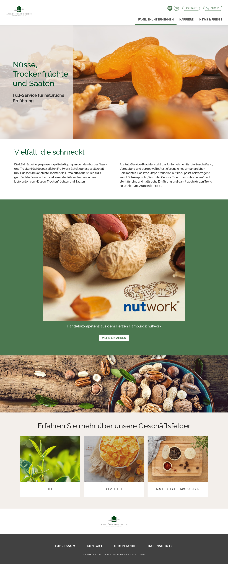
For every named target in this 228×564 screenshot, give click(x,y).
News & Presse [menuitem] (210, 19)
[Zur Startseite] (17, 10)
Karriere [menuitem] (186, 19)
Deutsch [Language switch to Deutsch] (169, 8)
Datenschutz (160, 546)
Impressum (65, 546)
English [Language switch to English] (176, 8)
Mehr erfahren (114, 338)
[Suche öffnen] (212, 8)
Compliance (125, 546)
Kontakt (191, 8)
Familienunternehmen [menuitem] (156, 19)
